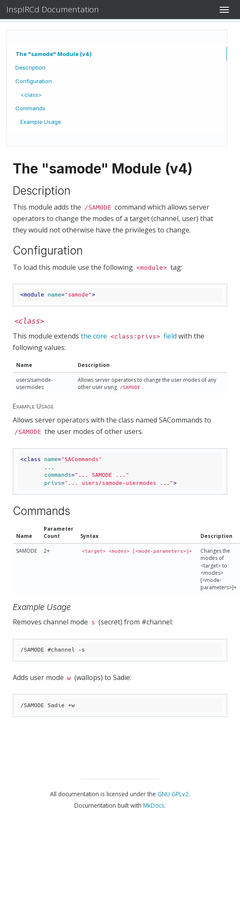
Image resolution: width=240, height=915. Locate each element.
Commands (30, 108)
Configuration (33, 81)
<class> (31, 94)
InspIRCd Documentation (52, 9)
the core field (129, 336)
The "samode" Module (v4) (53, 53)
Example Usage (40, 121)
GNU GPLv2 (173, 794)
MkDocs (153, 805)
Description (30, 67)
